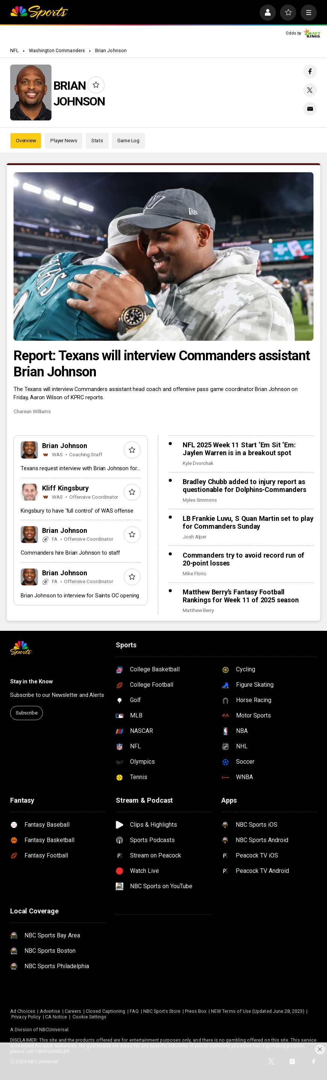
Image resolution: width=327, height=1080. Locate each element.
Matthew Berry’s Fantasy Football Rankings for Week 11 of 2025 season (241, 596)
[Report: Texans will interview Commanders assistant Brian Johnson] (163, 256)
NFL (14, 50)
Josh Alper (194, 537)
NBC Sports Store (161, 1011)
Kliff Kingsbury (65, 488)
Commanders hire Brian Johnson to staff (70, 552)
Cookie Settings (89, 1017)
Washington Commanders (57, 50)
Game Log (128, 140)
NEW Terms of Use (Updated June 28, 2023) (257, 1011)
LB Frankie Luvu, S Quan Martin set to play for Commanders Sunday (248, 522)
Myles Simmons (200, 500)
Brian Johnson (111, 50)
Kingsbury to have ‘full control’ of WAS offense (77, 510)
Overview (26, 140)
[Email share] (310, 109)
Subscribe (27, 713)
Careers (73, 1011)
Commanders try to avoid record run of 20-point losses (243, 559)
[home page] (39, 13)
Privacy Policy (26, 1017)
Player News (63, 140)
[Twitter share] (310, 90)
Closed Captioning (105, 1011)
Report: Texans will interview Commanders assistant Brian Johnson (162, 363)
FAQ (134, 1011)
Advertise (50, 1011)
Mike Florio (194, 573)
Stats (97, 140)
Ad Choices (22, 1011)
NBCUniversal (53, 1029)
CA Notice (56, 1017)
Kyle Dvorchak (198, 463)
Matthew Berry (198, 610)
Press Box (196, 1011)
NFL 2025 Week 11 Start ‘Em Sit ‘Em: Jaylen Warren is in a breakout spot (239, 449)
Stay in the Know (31, 681)
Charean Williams (32, 411)
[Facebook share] (310, 71)
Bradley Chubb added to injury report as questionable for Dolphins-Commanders (244, 485)
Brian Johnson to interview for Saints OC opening (80, 595)
